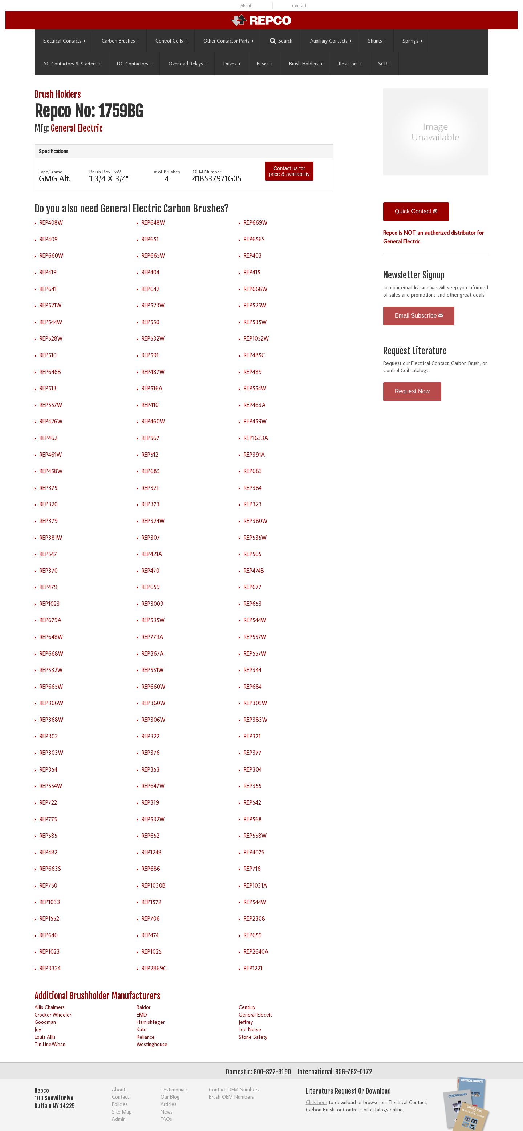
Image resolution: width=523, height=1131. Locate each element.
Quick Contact (416, 211)
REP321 (150, 487)
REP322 (150, 736)
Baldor (143, 1006)
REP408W (51, 222)
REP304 (253, 769)
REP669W (255, 222)
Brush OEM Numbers (231, 1096)
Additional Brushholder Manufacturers (98, 996)
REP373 (151, 504)
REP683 (253, 471)
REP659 (151, 587)
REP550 (150, 322)
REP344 (253, 669)
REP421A (152, 554)
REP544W (51, 322)
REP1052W (256, 338)
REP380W (255, 520)
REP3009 (152, 603)
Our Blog (170, 1096)
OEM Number (206, 171)
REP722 (48, 802)
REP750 (48, 885)
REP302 (49, 736)
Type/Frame (50, 171)
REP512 (150, 454)
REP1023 (50, 603)
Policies (120, 1103)
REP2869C (154, 968)
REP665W (153, 255)
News (167, 1111)
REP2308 (254, 918)
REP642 (150, 289)
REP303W (51, 752)
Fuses (265, 64)
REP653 (253, 603)
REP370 (49, 570)
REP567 (150, 438)
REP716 (252, 868)
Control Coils (171, 41)
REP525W (255, 305)
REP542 (252, 802)
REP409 (49, 239)
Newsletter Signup (414, 275)
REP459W (255, 421)
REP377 (253, 752)
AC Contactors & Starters (72, 64)
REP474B (254, 570)
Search (281, 41)
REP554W (255, 388)
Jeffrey (246, 1021)
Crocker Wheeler (53, 1014)
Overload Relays (188, 64)
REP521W (50, 305)
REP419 (48, 272)
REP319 (150, 802)
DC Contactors (135, 64)
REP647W (153, 785)
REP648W (153, 222)
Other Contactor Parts (228, 41)
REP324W (153, 520)
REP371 (252, 736)
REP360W (153, 703)
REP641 (48, 289)
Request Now (412, 391)
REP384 (253, 487)
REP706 (151, 918)
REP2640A (256, 951)
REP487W (153, 371)
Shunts (377, 41)
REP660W (51, 255)
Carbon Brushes (120, 41)
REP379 (49, 520)
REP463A (254, 404)
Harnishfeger (151, 1021)
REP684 (253, 686)
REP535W (255, 322)
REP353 (151, 769)
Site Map (122, 1111)
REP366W (51, 703)
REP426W (51, 421)
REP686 (151, 868)
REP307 (151, 537)
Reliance (146, 1036)
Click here (316, 1102)
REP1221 (253, 968)
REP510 (48, 355)
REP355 (253, 785)
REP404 (150, 272)
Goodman (45, 1021)
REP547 (48, 554)
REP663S (50, 868)
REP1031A (255, 885)
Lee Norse (250, 1029)
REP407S (254, 852)
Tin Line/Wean (50, 1044)
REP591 (150, 355)
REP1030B (154, 885)
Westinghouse (152, 1044)
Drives (232, 64)
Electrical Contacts (64, 41)
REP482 (48, 852)
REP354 (48, 769)
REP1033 (50, 902)
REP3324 (50, 968)
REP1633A (256, 438)
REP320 (49, 504)
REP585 (48, 835)
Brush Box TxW (105, 171)
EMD (142, 1014)
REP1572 (151, 902)
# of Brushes (167, 171)
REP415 (252, 272)
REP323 (253, 504)
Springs (412, 41)
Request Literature (415, 351)
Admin (119, 1118)
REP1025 (152, 951)
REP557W (51, 404)
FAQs (166, 1118)
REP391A (254, 454)
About (245, 5)
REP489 (253, 371)
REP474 (150, 935)
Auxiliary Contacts (331, 41)
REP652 (150, 835)
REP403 (253, 255)
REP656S (254, 239)
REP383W (255, 719)
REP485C (254, 355)
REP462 (48, 438)
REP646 (49, 935)
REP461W (51, 454)
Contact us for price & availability (289, 171)
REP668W (255, 289)
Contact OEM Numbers (234, 1089)
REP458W (51, 471)
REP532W (153, 338)
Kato (142, 1029)
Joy (38, 1029)
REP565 (253, 554)
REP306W (153, 719)
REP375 (48, 487)
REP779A (152, 636)
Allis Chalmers (50, 1006)
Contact (299, 5)
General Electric (77, 128)
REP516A (152, 388)
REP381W (51, 537)
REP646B (50, 371)
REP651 (150, 239)
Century (247, 1006)
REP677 (253, 587)
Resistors (350, 64)
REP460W (153, 421)
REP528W (51, 338)
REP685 (151, 471)
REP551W (152, 669)
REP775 (48, 819)
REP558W (255, 835)
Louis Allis (45, 1036)
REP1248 (152, 852)
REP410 (150, 404)
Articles (169, 1103)
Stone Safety (253, 1036)
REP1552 (49, 918)
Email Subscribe (419, 316)
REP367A (152, 653)
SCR (385, 64)
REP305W (255, 703)
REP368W (51, 719)
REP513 (48, 388)
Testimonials (174, 1089)
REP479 (48, 587)
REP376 (151, 752)
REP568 (253, 819)
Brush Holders (306, 64)
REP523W (153, 305)
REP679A (50, 620)
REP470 (150, 570)
